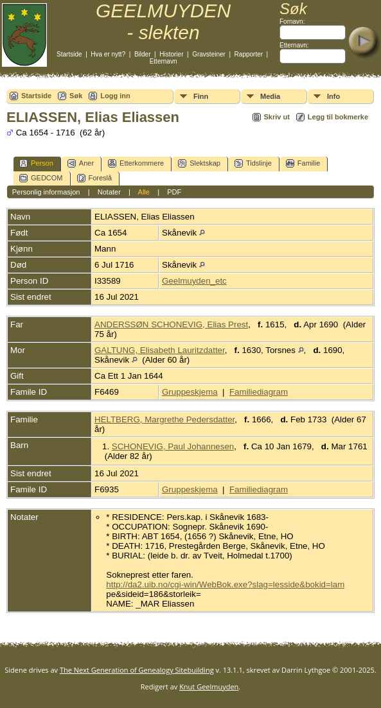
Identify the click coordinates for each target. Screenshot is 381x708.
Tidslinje (253, 163)
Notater (109, 192)
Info (333, 96)
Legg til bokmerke (338, 117)
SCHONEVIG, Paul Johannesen (173, 446)
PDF (174, 192)
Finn (200, 96)
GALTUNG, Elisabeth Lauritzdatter (159, 350)
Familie (303, 163)
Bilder (142, 54)
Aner (80, 163)
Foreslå (94, 178)
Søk (75, 95)
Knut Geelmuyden (208, 686)
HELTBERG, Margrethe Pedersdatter (164, 419)
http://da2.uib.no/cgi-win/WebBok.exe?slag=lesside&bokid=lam (225, 584)
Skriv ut (277, 117)
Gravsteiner (209, 54)
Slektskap (199, 163)
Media (270, 96)
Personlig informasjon (46, 192)
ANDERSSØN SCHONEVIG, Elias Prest (171, 324)
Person (36, 163)
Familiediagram (258, 392)
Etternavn (163, 61)
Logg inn (115, 95)
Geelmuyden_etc (194, 281)
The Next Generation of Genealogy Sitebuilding (137, 670)
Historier (171, 54)
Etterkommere (136, 163)
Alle (144, 192)
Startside (69, 54)
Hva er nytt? (108, 54)
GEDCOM (41, 178)
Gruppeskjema (190, 392)
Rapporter (249, 54)
